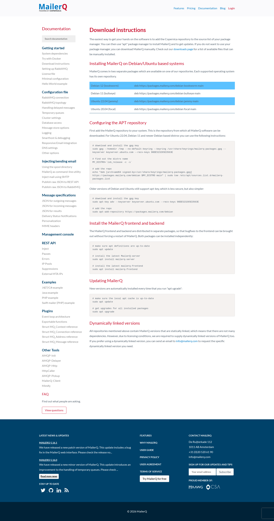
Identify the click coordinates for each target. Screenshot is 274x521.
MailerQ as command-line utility (61, 171)
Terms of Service (151, 471)
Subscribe (225, 471)
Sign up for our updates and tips (210, 464)
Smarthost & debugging (56, 137)
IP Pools (47, 263)
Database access (52, 122)
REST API (49, 243)
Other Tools (50, 350)
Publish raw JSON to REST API (60, 181)
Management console (58, 234)
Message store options (55, 127)
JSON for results (52, 210)
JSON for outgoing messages (59, 200)
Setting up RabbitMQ (55, 68)
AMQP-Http (49, 365)
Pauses (46, 253)
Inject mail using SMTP (55, 176)
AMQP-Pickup (51, 375)
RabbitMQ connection (55, 97)
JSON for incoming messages (59, 205)
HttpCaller (48, 370)
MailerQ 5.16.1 (48, 442)
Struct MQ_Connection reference (62, 331)
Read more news (49, 476)
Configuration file (55, 92)
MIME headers (51, 225)
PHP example (50, 297)
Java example (50, 292)
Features (179, 8)
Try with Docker (51, 58)
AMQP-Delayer (51, 360)
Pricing (191, 8)
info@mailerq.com (187, 341)
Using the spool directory (57, 166)
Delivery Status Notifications (59, 215)
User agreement (150, 464)
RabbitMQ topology (54, 102)
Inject (45, 248)
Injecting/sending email (59, 161)
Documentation (207, 8)
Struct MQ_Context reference (60, 326)
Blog (222, 8)
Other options (50, 152)
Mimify (46, 385)
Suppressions (50, 268)
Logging (46, 132)
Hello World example (54, 83)
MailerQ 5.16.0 (48, 459)
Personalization (51, 220)
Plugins (47, 311)
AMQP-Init (49, 355)
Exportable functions (54, 321)
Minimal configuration (55, 78)
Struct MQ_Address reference (60, 336)
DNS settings (50, 147)
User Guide (147, 449)
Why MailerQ (148, 442)
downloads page (183, 49)
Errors (45, 258)
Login (231, 8)
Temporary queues (53, 112)
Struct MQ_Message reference (60, 341)
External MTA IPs (52, 273)
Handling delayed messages (58, 107)
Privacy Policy (149, 457)
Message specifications (59, 195)
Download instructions (56, 63)
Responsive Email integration (59, 142)
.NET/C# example (52, 287)
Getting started (53, 48)
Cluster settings (51, 117)
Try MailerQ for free (154, 478)
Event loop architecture (56, 316)
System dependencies (55, 53)
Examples (49, 282)
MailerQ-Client (51, 380)
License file (48, 73)
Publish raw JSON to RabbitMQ (61, 187)
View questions (54, 410)
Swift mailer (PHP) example (58, 302)
